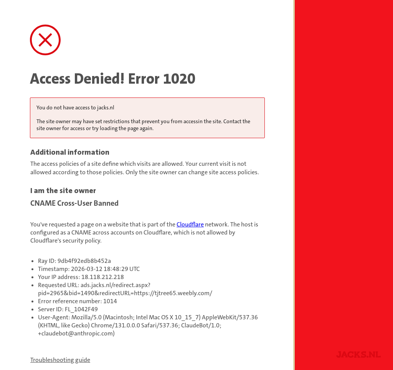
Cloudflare (190, 224)
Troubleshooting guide (60, 360)
